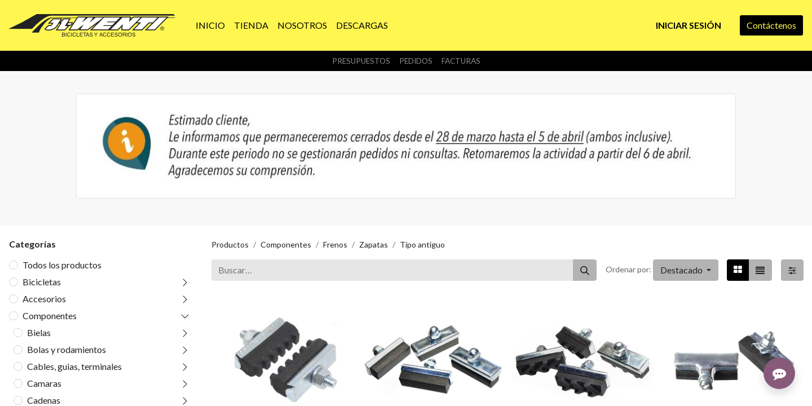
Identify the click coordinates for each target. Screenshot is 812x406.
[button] (685, 270)
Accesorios (44, 298)
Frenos (335, 244)
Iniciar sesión (688, 25)
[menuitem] (210, 25)
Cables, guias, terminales (74, 366)
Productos (230, 244)
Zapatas (373, 244)
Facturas (461, 60)
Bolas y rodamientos (66, 349)
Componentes (50, 315)
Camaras (44, 383)
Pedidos (416, 60)
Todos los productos (62, 264)
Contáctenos (771, 25)
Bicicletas (42, 281)
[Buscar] (585, 270)
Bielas (39, 332)
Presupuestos (361, 60)
